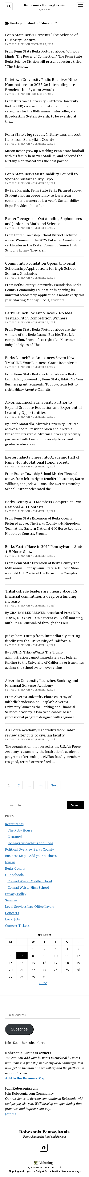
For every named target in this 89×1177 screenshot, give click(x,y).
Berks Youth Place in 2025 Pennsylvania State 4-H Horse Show (44, 549)
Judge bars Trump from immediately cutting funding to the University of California (42, 638)
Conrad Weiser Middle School (30, 881)
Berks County (15, 868)
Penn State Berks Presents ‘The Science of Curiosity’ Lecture (41, 37)
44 (41, 785)
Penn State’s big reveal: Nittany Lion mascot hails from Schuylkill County (43, 137)
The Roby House (20, 830)
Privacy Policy (15, 893)
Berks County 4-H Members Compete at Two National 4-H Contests (43, 504)
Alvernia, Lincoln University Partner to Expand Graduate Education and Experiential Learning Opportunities (43, 407)
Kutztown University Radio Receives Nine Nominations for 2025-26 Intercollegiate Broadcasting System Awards (41, 84)
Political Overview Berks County (29, 849)
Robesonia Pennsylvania (44, 5)
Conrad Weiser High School (28, 887)
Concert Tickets (17, 925)
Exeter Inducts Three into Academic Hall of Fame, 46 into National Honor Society (42, 459)
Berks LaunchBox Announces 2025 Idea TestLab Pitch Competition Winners (38, 315)
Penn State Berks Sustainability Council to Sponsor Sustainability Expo (41, 176)
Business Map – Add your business (31, 855)
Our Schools (14, 874)
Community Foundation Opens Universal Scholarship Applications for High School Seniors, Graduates (40, 268)
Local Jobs (13, 919)
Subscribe (19, 1029)
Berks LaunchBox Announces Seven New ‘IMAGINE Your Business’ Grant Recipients (41, 360)
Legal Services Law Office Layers (29, 906)
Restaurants (14, 824)
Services (11, 900)
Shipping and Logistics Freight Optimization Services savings (45, 1171)
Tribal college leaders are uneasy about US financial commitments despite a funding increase (41, 596)
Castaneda (15, 836)
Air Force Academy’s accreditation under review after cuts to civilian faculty (40, 732)
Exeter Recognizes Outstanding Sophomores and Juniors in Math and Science (43, 221)
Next (54, 785)
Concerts (12, 912)
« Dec (43, 983)
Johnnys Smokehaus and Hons (30, 843)
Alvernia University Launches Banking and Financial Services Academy (41, 683)
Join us (10, 862)
